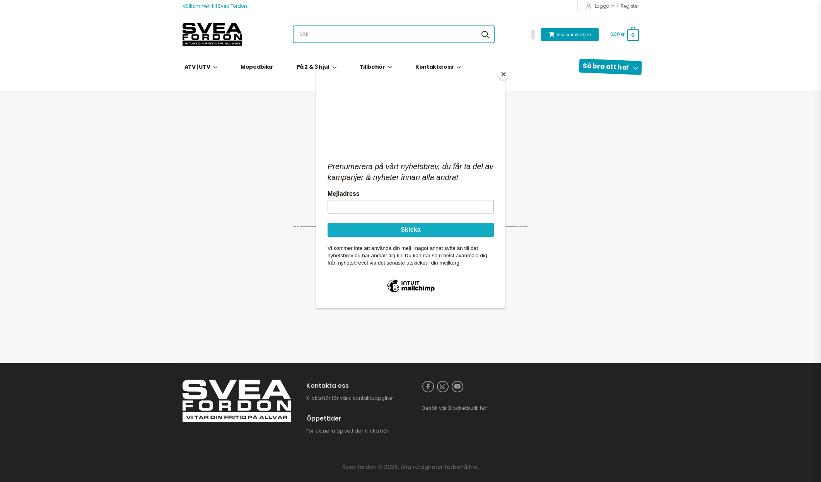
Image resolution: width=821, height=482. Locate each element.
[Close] (503, 74)
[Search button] (485, 34)
